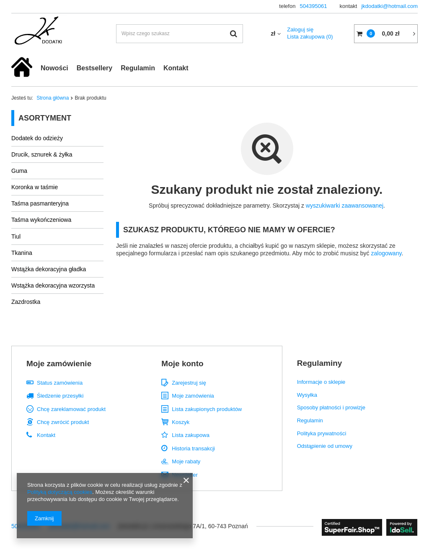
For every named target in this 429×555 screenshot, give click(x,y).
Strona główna (52, 98)
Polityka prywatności (321, 433)
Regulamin (138, 68)
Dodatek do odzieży (37, 138)
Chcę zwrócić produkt (63, 422)
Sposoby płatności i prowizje (331, 407)
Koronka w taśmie (34, 187)
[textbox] (179, 33)
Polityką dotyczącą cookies (59, 492)
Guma (19, 170)
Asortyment (44, 118)
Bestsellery (94, 68)
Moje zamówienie (58, 363)
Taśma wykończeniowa (41, 219)
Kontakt (176, 68)
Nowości (54, 68)
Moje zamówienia (193, 396)
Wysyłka (307, 395)
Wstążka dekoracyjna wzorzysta (53, 285)
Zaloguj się (300, 29)
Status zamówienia (60, 383)
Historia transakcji (193, 448)
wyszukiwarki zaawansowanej (344, 205)
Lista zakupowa (310, 36)
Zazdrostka (25, 301)
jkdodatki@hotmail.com (389, 6)
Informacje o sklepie (321, 382)
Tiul (16, 236)
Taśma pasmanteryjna (40, 203)
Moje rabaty (186, 461)
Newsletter (184, 475)
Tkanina (21, 252)
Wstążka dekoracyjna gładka (48, 269)
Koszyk (180, 422)
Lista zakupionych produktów (207, 409)
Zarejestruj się (189, 383)
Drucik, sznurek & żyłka (41, 154)
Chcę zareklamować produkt (71, 409)
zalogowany (386, 253)
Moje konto (182, 363)
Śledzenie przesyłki (60, 396)
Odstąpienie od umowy (324, 446)
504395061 (313, 6)
